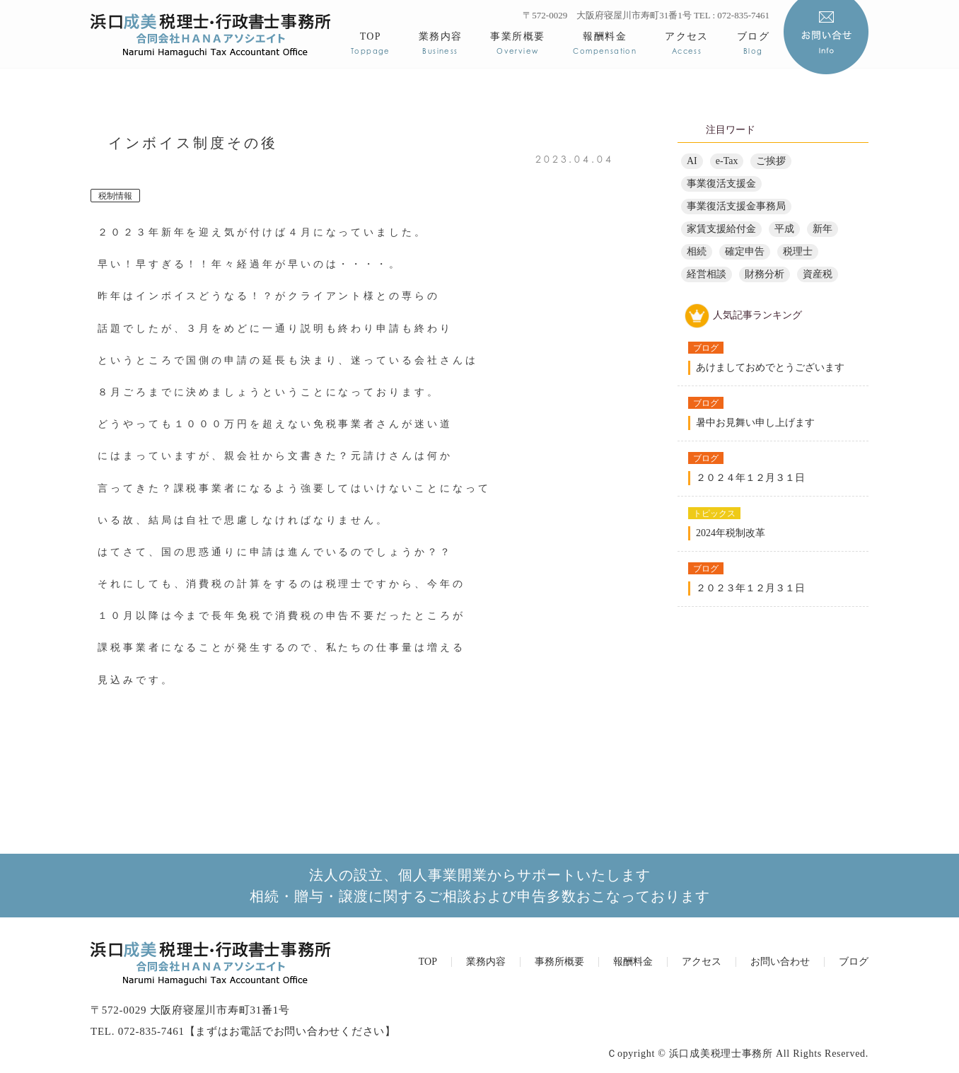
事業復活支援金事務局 (736, 206)
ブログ (753, 43)
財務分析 (764, 274)
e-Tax (727, 161)
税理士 (798, 251)
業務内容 (441, 43)
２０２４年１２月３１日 (750, 477)
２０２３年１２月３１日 (750, 588)
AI (692, 161)
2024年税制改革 (730, 533)
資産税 (817, 274)
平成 (784, 229)
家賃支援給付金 (721, 229)
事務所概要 (559, 962)
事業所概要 (517, 43)
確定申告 (745, 251)
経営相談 (706, 274)
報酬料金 (605, 43)
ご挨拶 (771, 161)
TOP (370, 43)
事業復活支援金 (721, 183)
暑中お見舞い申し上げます (755, 422)
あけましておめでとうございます (770, 367)
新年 (822, 229)
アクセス (687, 43)
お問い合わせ (780, 962)
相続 (697, 251)
